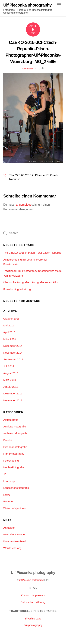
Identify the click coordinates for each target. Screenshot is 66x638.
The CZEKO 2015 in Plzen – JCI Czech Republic (33, 177)
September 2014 (13, 359)
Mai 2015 (8, 325)
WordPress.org (12, 548)
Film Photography (13, 453)
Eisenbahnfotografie (15, 446)
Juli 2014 (8, 366)
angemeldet (23, 204)
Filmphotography (33, 625)
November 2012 (12, 400)
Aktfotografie (10, 419)
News (6, 494)
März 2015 (9, 339)
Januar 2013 (10, 386)
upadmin (27, 68)
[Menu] (59, 4)
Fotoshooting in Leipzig (17, 289)
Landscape (9, 481)
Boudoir (7, 440)
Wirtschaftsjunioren (14, 508)
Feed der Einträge (14, 534)
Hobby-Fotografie (13, 467)
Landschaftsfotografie (16, 487)
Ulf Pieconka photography (31, 580)
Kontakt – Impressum (33, 595)
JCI (5, 474)
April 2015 (9, 332)
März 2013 (9, 379)
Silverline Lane (33, 618)
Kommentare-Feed (14, 541)
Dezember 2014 (12, 345)
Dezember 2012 (12, 393)
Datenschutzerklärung (33, 602)
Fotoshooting (11, 460)
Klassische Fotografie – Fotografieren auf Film (30, 282)
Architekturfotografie (15, 433)
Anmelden (9, 527)
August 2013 (10, 373)
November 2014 (12, 352)
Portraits (8, 501)
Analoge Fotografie (14, 426)
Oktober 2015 (11, 318)
